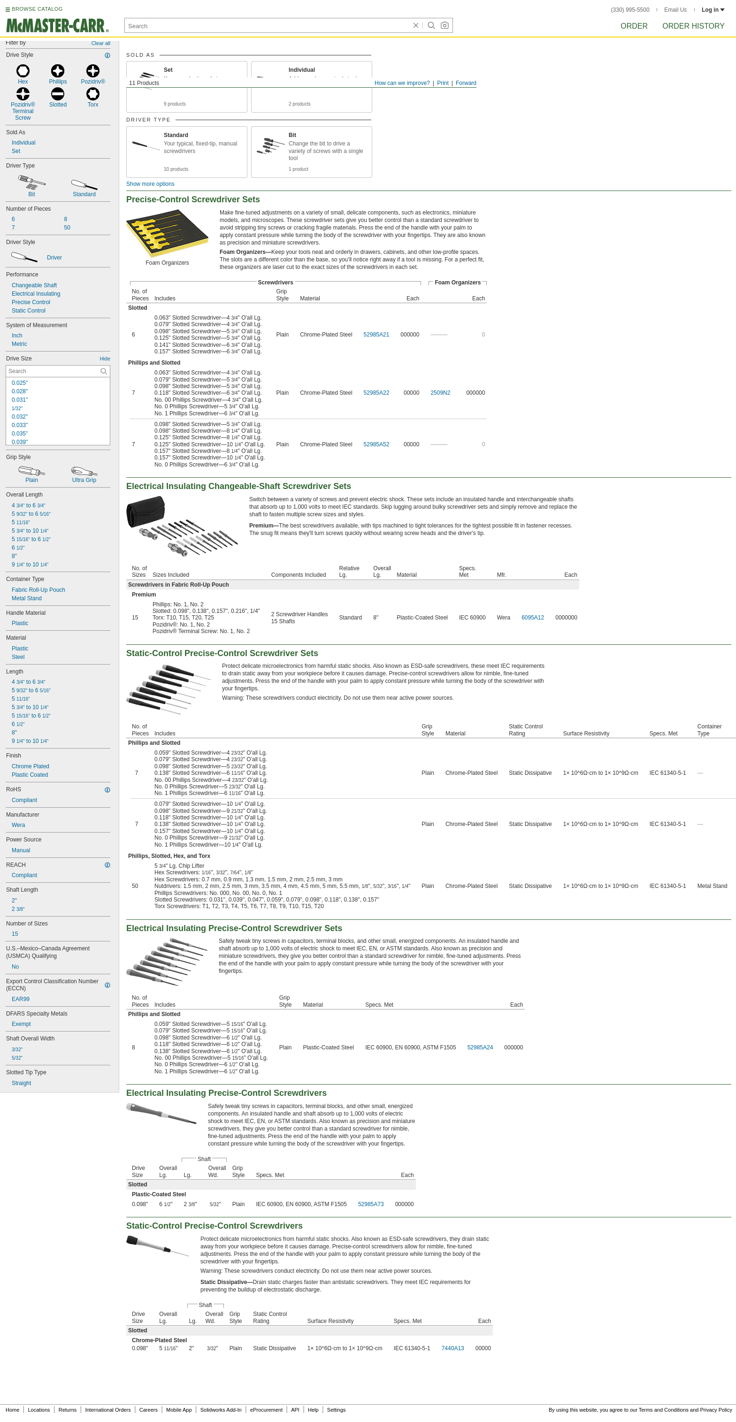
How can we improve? (402, 83)
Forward (466, 83)
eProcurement (266, 1410)
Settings (336, 1410)
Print (443, 83)
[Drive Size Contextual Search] (58, 371)
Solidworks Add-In (221, 1410)
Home (12, 1410)
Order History (693, 26)
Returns (68, 1410)
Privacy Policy (716, 1410)
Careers (148, 1410)
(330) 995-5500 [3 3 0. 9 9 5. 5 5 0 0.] (630, 10)
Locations (39, 1410)
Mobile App (179, 1410)
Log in (713, 10)
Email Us (675, 10)
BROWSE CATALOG (37, 9)
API (295, 1410)
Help (313, 1410)
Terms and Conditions (664, 1410)
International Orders (107, 1410)
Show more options (150, 184)
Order (634, 26)
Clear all (101, 43)
